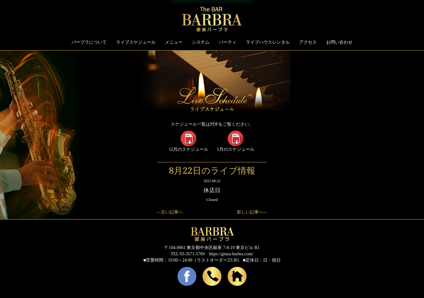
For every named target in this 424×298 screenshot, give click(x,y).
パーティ (227, 42)
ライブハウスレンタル (268, 42)
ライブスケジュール (136, 42)
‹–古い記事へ (170, 212)
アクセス (308, 42)
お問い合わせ (339, 42)
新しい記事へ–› (252, 212)
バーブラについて (89, 42)
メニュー (174, 42)
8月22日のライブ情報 (212, 170)
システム (200, 42)
